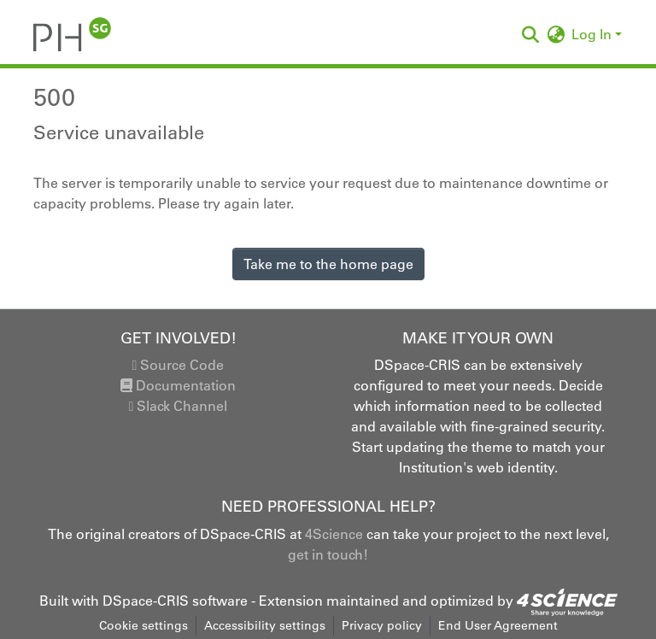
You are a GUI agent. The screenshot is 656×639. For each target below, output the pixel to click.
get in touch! (328, 554)
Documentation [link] (178, 385)
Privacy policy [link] (382, 625)
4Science (334, 533)
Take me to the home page (328, 264)
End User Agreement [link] (498, 625)
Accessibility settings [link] (264, 625)
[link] (567, 600)
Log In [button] (593, 34)
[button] (72, 34)
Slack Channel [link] (178, 405)
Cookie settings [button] (143, 625)
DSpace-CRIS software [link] (175, 600)
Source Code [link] (178, 364)
